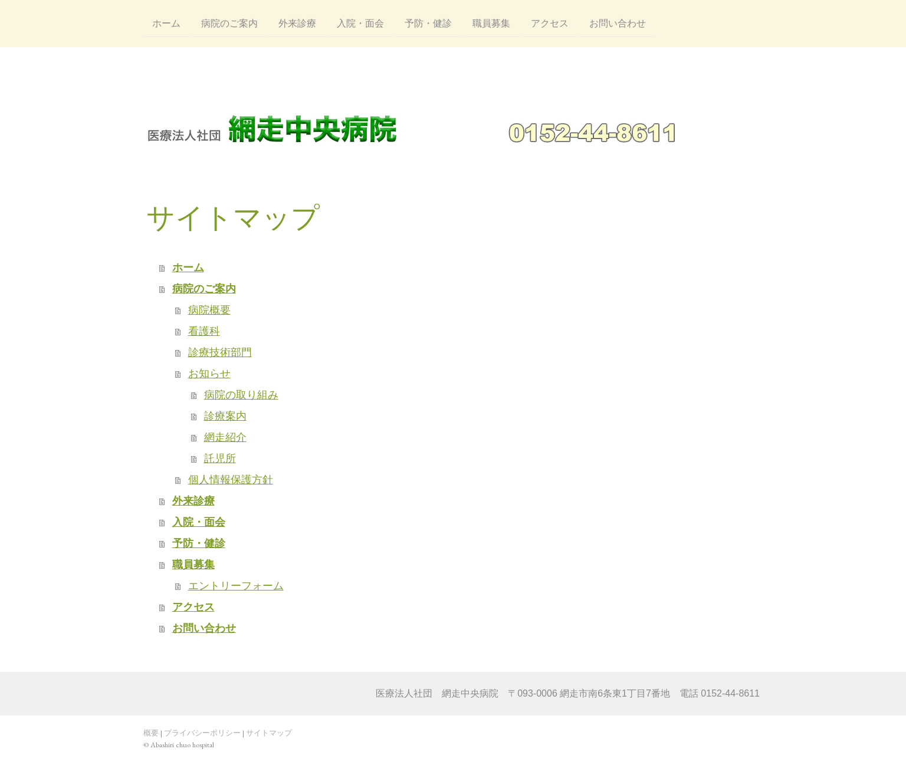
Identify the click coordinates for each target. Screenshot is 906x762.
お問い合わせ (617, 23)
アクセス (550, 23)
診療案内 (225, 416)
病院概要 (209, 310)
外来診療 (297, 23)
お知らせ (209, 374)
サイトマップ (269, 733)
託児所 (220, 458)
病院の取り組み (241, 395)
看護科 (204, 331)
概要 (151, 733)
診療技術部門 (220, 352)
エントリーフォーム (236, 586)
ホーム (166, 23)
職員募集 (491, 23)
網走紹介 (225, 437)
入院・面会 (360, 23)
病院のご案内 (229, 23)
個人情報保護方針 (230, 480)
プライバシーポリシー (202, 733)
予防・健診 (428, 23)
